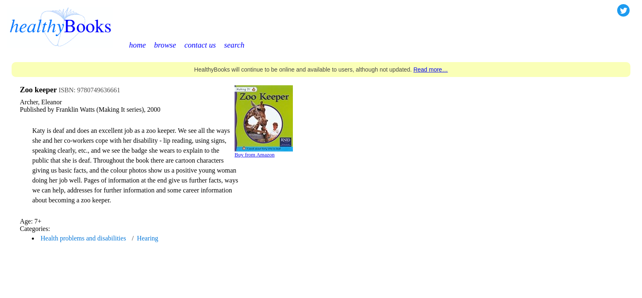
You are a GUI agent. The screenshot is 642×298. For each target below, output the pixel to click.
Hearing (147, 238)
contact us (200, 45)
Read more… (430, 69)
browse (165, 45)
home (137, 45)
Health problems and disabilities (83, 238)
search (234, 45)
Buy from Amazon (255, 154)
